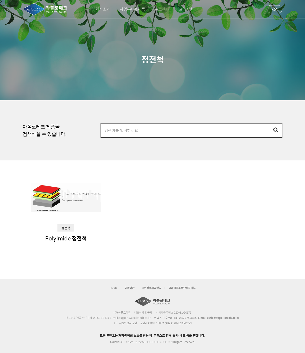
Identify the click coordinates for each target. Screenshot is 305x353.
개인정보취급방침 (151, 288)
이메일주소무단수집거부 (181, 288)
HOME (113, 288)
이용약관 (129, 288)
